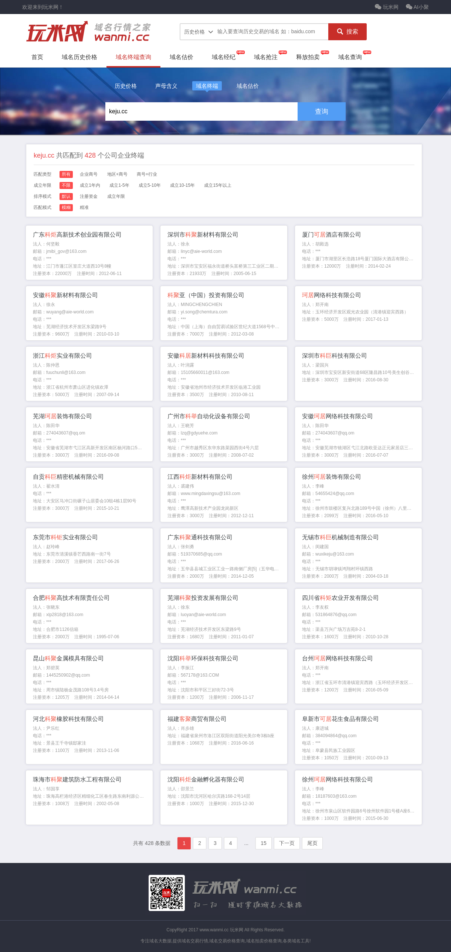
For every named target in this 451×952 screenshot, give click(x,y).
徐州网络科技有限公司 (337, 779)
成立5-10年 (150, 185)
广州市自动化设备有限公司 (208, 416)
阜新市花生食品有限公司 (340, 719)
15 (264, 843)
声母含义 (166, 86)
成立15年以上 (217, 185)
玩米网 (387, 7)
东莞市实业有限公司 (65, 537)
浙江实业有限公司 (62, 356)
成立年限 (116, 196)
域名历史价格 (79, 57)
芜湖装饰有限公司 (62, 416)
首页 (37, 57)
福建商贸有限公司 (197, 719)
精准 (84, 207)
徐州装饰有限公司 (331, 477)
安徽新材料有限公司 (65, 295)
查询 (321, 111)
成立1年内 (90, 185)
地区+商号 (117, 174)
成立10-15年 (182, 185)
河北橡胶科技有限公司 (68, 719)
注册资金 (89, 196)
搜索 (347, 31)
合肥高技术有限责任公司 (71, 598)
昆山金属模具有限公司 (68, 658)
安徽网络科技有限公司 (337, 416)
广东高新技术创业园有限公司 (77, 234)
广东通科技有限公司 (200, 537)
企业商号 (89, 174)
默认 (66, 196)
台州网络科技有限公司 (337, 658)
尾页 (312, 843)
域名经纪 (223, 57)
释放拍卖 (308, 57)
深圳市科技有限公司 (334, 356)
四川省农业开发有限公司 (340, 598)
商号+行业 (147, 174)
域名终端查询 (133, 57)
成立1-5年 (119, 185)
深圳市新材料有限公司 (202, 234)
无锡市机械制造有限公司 (340, 537)
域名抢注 (266, 57)
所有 (66, 174)
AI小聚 (417, 7)
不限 (66, 185)
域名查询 (350, 57)
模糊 (66, 207)
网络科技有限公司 (331, 295)
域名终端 (207, 86)
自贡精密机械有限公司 (68, 477)
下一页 (287, 843)
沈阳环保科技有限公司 (202, 658)
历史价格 (126, 86)
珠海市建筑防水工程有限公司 (77, 779)
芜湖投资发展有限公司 (202, 598)
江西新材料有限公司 (200, 477)
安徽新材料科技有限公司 (205, 356)
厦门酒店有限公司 (331, 234)
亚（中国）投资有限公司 (205, 295)
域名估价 (181, 57)
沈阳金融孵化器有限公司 (205, 779)
